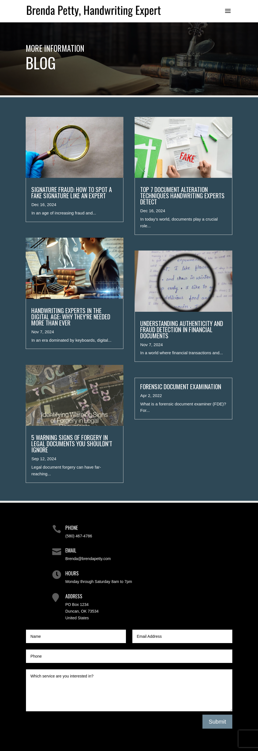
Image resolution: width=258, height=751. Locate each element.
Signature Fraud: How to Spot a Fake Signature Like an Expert (71, 192)
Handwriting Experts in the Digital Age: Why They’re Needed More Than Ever (70, 316)
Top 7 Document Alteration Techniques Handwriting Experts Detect (182, 195)
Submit (217, 722)
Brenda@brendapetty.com (88, 558)
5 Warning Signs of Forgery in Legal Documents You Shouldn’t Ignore (71, 443)
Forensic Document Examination (180, 386)
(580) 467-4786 (78, 536)
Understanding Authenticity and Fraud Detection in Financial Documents (181, 329)
